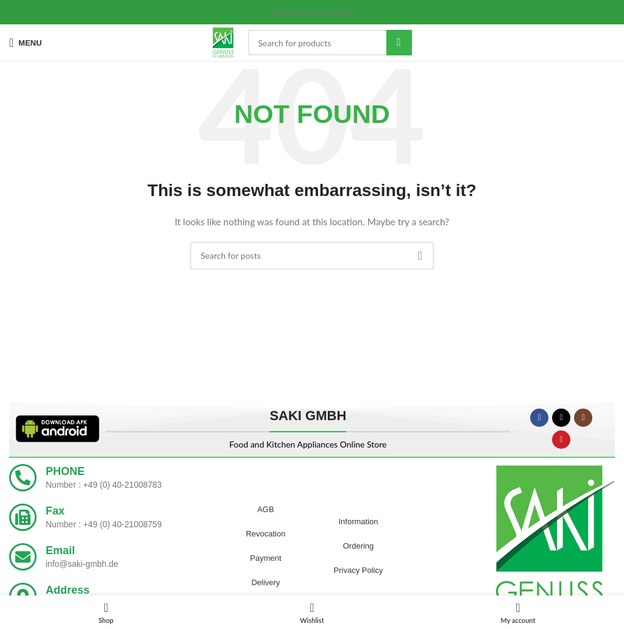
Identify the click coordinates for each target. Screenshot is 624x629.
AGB (265, 509)
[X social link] (561, 418)
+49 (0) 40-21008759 (123, 524)
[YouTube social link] (561, 439)
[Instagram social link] (583, 418)
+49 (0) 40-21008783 (123, 485)
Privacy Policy (358, 570)
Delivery (265, 582)
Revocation (265, 533)
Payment (265, 558)
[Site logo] (224, 42)
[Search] (330, 42)
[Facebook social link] (539, 418)
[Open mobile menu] (25, 42)
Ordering (358, 545)
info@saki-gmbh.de (82, 564)
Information (358, 521)
